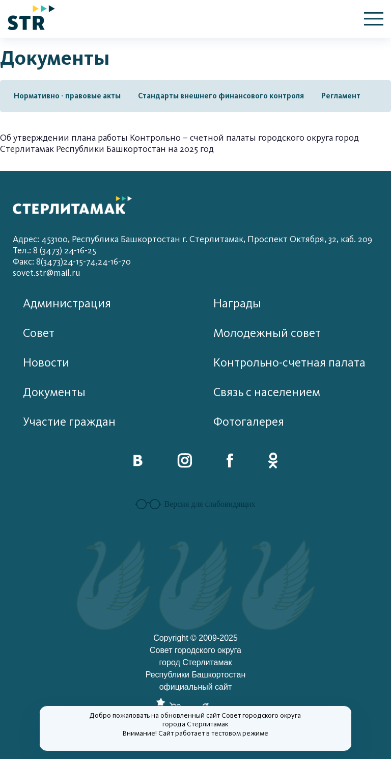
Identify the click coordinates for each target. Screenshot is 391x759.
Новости (46, 363)
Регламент (340, 95)
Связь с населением (266, 392)
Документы (54, 392)
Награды (237, 303)
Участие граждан (69, 422)
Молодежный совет (267, 333)
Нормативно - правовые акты (67, 95)
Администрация (67, 303)
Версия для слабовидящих (195, 504)
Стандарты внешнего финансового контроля (221, 95)
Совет (38, 333)
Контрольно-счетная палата (289, 363)
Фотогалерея (248, 422)
